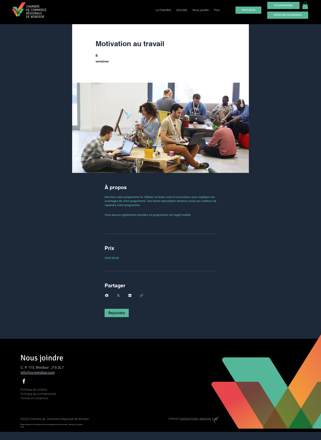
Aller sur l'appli (201, 215)
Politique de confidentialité (38, 394)
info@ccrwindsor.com (38, 372)
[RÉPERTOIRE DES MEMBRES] (287, 15)
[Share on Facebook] (107, 295)
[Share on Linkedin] (130, 295)
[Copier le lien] (141, 295)
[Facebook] (24, 381)
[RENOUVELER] (248, 10)
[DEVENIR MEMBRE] (283, 5)
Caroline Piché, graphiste (195, 419)
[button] (305, 5)
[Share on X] (118, 295)
